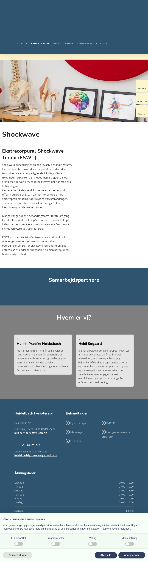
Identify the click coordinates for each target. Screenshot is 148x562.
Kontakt (101, 43)
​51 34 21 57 (30, 445)
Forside (22, 43)
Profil (57, 43)
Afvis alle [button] (105, 555)
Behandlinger (40, 43)
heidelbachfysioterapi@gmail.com (35, 455)
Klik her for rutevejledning (30, 433)
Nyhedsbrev (85, 43)
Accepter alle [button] (131, 555)
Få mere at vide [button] (18, 555)
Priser (69, 43)
